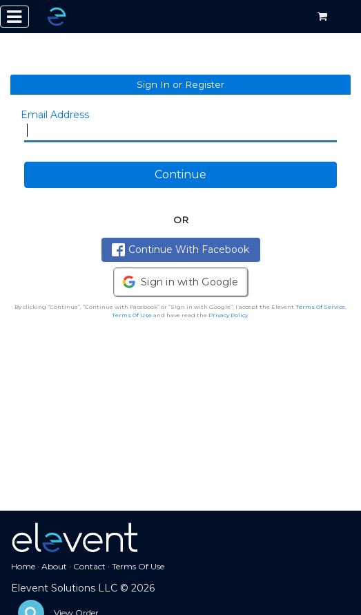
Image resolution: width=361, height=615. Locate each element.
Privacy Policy (228, 315)
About (54, 566)
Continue (180, 174)
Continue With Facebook (180, 249)
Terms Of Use (132, 315)
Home (23, 566)
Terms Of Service (320, 306)
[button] (180, 282)
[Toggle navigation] (14, 17)
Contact (89, 566)
